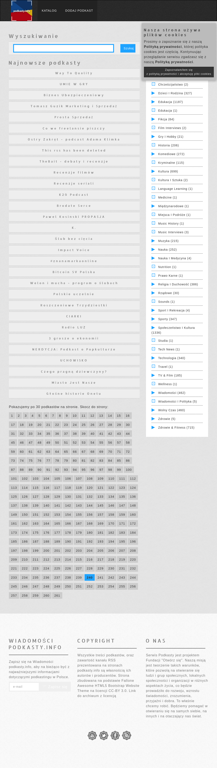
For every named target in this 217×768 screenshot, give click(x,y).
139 (36, 505)
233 (14, 577)
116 (46, 487)
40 (92, 433)
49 (48, 442)
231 (122, 568)
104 (46, 478)
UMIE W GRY (74, 84)
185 (14, 541)
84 (110, 460)
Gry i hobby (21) (170, 136)
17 (13, 424)
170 (111, 523)
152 (46, 514)
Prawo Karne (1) (170, 275)
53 (84, 442)
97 (101, 469)
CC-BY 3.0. (118, 691)
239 (79, 577)
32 (22, 433)
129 (57, 496)
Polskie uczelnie (74, 294)
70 (110, 451)
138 (25, 505)
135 (122, 496)
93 (66, 469)
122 (111, 487)
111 (122, 478)
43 (119, 433)
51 (66, 442)
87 (13, 469)
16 (128, 415)
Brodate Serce (74, 205)
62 (40, 451)
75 (31, 460)
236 (46, 577)
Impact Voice (74, 250)
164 (46, 523)
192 (90, 541)
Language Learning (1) (175, 188)
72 (128, 451)
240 (90, 577)
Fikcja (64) (166, 119)
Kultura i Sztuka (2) (173, 180)
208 (133, 550)
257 (14, 595)
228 (90, 568)
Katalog (49, 10)
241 (100, 577)
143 (79, 505)
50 (57, 442)
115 (36, 487)
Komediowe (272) (171, 154)
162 (25, 523)
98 (110, 469)
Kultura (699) (168, 171)
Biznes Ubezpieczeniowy (74, 95)
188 (46, 541)
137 (14, 505)
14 (110, 415)
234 (25, 577)
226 (68, 568)
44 (128, 433)
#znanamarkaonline (74, 261)
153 (57, 514)
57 (119, 442)
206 (111, 550)
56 (110, 442)
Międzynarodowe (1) (173, 206)
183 (122, 532)
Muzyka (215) (168, 241)
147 (122, 505)
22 (57, 424)
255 (122, 586)
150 (25, 514)
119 (79, 487)
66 (75, 451)
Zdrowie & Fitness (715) (176, 427)
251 (79, 586)
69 (101, 451)
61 (31, 451)
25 (84, 424)
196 (133, 541)
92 (57, 469)
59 (13, 451)
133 (100, 496)
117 (57, 487)
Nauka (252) (167, 249)
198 (25, 550)
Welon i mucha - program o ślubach (74, 283)
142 (68, 505)
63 (48, 451)
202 (68, 550)
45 (13, 442)
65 (66, 451)
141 (57, 505)
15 (119, 415)
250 (68, 586)
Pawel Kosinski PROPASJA (74, 216)
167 (79, 523)
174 (25, 532)
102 (25, 478)
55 (101, 442)
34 (40, 433)
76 (40, 460)
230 (111, 568)
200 (46, 550)
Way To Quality (74, 73)
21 (48, 424)
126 (25, 496)
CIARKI (74, 316)
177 (57, 532)
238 (68, 577)
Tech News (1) (169, 349)
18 (22, 424)
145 (100, 505)
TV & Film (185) (170, 375)
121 (100, 487)
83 (101, 460)
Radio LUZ (74, 327)
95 (84, 469)
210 (25, 559)
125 (14, 496)
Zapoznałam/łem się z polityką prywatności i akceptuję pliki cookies (178, 71)
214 (68, 559)
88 (22, 469)
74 (22, 460)
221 (14, 568)
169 (100, 523)
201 (57, 550)
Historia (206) (168, 145)
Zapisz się (54, 687)
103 (36, 478)
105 (57, 478)
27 (101, 424)
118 (68, 487)
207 (122, 550)
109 (100, 478)
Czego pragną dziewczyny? (74, 371)
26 (92, 424)
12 (92, 415)
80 (75, 460)
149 (14, 514)
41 (101, 433)
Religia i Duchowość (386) (178, 284)
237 (57, 577)
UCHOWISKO (74, 360)
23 (66, 424)
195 (122, 541)
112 (133, 478)
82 (92, 460)
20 (40, 424)
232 (133, 568)
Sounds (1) (166, 301)
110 (111, 478)
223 (36, 568)
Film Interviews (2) (172, 128)
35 (48, 433)
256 (133, 586)
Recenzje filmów (74, 172)
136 (133, 496)
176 (46, 532)
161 (14, 523)
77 (48, 460)
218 (111, 559)
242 (111, 577)
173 (14, 532)
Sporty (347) (167, 319)
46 (22, 442)
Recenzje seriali (74, 183)
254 (111, 586)
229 (100, 568)
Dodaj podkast (79, 10)
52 (75, 442)
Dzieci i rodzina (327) (175, 93)
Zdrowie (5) (166, 419)
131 (79, 496)
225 (57, 568)
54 (92, 442)
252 (90, 586)
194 (111, 541)
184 (133, 532)
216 (90, 559)
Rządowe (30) (168, 293)
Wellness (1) (167, 384)
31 (13, 433)
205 (100, 550)
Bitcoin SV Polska (74, 272)
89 (31, 469)
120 (90, 487)
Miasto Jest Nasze (74, 382)
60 (22, 451)
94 (75, 469)
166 (68, 523)
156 (90, 514)
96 (92, 469)
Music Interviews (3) (173, 232)
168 (90, 523)
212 (46, 559)
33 (31, 433)
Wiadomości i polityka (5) (177, 401)
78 (57, 460)
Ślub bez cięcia (74, 238)
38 (75, 433)
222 (25, 568)
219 (122, 559)
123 (122, 487)
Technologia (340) (171, 358)
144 (90, 505)
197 (14, 550)
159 (122, 514)
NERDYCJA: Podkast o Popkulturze (74, 349)
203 (79, 550)
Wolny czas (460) (171, 410)
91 (48, 469)
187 (36, 541)
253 (100, 586)
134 (111, 496)
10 (75, 415)
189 (57, 541)
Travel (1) (165, 366)
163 (36, 523)
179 (79, 532)
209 (14, 559)
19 (31, 424)
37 (66, 433)
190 (68, 541)
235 (36, 577)
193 (100, 541)
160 (133, 514)
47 (31, 442)
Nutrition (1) (167, 267)
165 (57, 523)
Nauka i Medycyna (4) (174, 258)
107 (79, 478)
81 (84, 460)
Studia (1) (165, 340)
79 (66, 460)
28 (110, 424)
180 (90, 532)
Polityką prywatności (163, 47)
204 (90, 550)
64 (57, 451)
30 (128, 424)
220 (133, 559)
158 (111, 514)
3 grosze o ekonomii (74, 338)
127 (36, 496)
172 (133, 523)
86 (128, 460)
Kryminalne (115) (171, 162)
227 (79, 568)
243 (122, 577)
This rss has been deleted (74, 150)
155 (79, 514)
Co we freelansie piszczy (74, 128)
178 (68, 532)
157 (100, 514)
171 (122, 523)
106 (68, 478)
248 (46, 586)
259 (36, 595)
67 (84, 451)
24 (75, 424)
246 (25, 586)
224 (46, 568)
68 (92, 451)
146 (111, 505)
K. (74, 227)
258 (25, 595)
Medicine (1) (167, 197)
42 (110, 433)
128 (46, 496)
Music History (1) (171, 223)
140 (46, 505)
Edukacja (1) (167, 110)
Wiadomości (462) (171, 392)
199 (36, 550)
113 (14, 487)
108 (90, 478)
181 (100, 532)
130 (68, 496)
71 (119, 451)
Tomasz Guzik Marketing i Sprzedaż (74, 106)
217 (100, 559)
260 (46, 595)
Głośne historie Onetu (74, 393)
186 (25, 541)
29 (119, 424)
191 (79, 541)
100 (129, 469)
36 (57, 433)
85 (119, 460)
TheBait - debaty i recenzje (74, 161)
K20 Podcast (74, 194)
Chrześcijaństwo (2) (173, 84)
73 (13, 460)
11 (84, 415)
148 (133, 505)
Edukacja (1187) (170, 102)
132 (90, 496)
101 (14, 478)
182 (111, 532)
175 (36, 532)
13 (101, 415)
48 (40, 442)
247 (36, 586)
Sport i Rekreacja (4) (174, 310)
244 (133, 577)
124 (133, 487)
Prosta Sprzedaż (74, 117)
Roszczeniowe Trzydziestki (74, 305)
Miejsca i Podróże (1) (174, 215)
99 (119, 469)
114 (25, 487)
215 (79, 559)
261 (57, 595)
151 (36, 514)
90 (40, 469)
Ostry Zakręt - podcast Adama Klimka (74, 139)
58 (128, 442)
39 (84, 433)
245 (14, 586)
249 (57, 586)
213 (57, 559)
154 (68, 514)
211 (36, 559)
